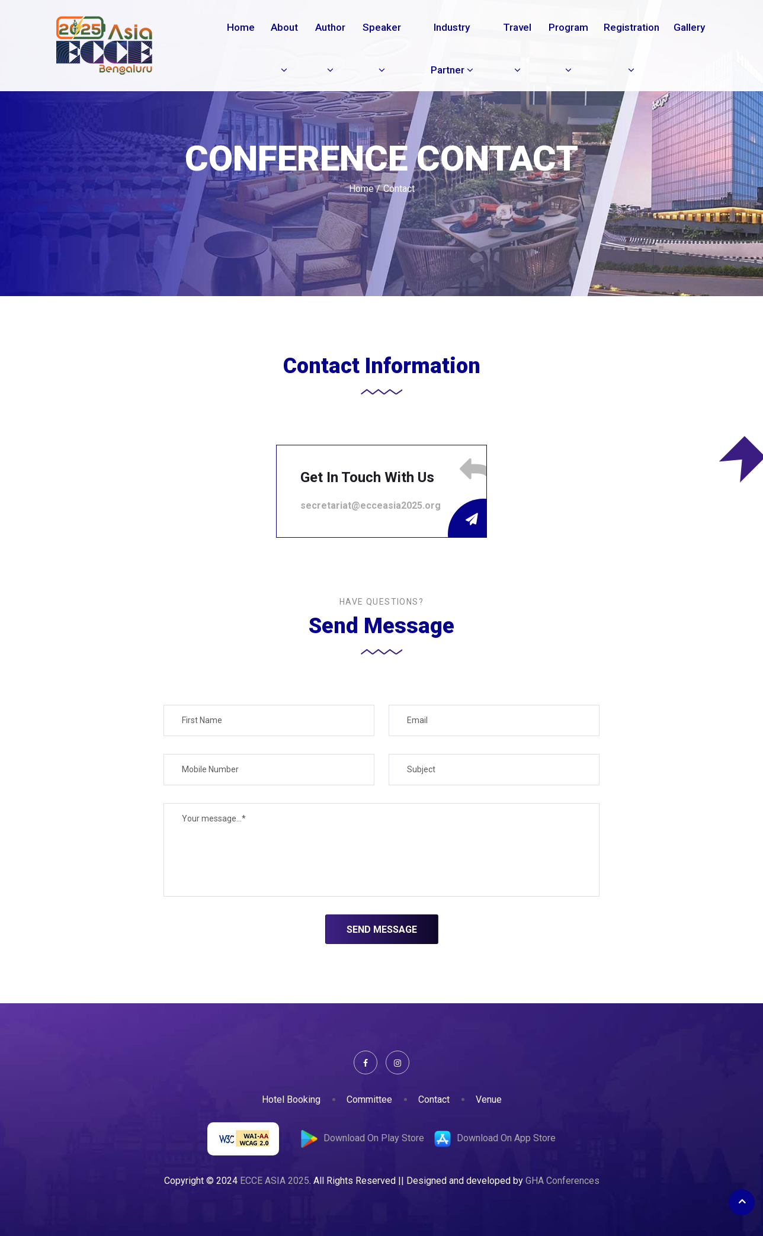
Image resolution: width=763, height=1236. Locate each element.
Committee (369, 1099)
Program (568, 48)
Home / (364, 188)
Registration (631, 48)
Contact (434, 1099)
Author (330, 48)
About (284, 48)
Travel (517, 48)
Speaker (382, 48)
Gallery (689, 27)
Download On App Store (506, 1138)
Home (241, 27)
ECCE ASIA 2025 (274, 1180)
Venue (489, 1099)
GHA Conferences (562, 1180)
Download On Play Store (373, 1138)
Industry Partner (452, 48)
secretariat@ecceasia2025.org (370, 505)
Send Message (382, 929)
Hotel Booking (291, 1099)
